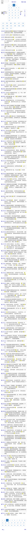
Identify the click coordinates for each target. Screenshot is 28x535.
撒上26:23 (3, 465)
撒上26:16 (3, 435)
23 (12, 17)
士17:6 (2, 37)
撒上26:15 (3, 430)
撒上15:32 (3, 226)
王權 (23, 25)
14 (9, 12)
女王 (19, 23)
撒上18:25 (3, 283)
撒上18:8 (3, 263)
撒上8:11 (3, 85)
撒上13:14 (3, 179)
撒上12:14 (3, 150)
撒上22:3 (3, 344)
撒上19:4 (3, 299)
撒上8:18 (3, 88)
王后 (11, 25)
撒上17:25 (3, 244)
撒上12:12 (3, 141)
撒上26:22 (3, 461)
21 (18, 15)
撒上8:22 (3, 100)
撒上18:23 (3, 278)
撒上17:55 (3, 250)
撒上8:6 (3, 68)
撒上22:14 (3, 359)
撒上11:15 (3, 121)
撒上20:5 (3, 304)
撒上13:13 (3, 173)
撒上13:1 (3, 169)
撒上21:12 (3, 340)
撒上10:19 (3, 105)
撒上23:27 (3, 394)
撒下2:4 (3, 504)
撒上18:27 (3, 294)
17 (18, 12)
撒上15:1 (3, 191)
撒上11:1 (3, 116)
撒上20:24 (3, 308)
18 (9, 15)
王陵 (19, 25)
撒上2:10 (3, 57)
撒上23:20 (3, 390)
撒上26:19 (3, 447)
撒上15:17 (3, 205)
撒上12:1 (3, 126)
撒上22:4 (3, 350)
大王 (3, 23)
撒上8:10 (3, 81)
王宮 (3, 25)
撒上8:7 (3, 72)
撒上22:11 (3, 353)
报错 (25, 529)
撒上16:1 (3, 237)
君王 (15, 23)
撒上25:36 (3, 419)
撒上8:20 (3, 96)
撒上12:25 (3, 166)
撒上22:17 (3, 373)
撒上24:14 (3, 403)
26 (9, 20)
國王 (11, 23)
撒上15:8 (3, 196)
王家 (15, 25)
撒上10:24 (3, 110)
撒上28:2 (3, 483)
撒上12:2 (3, 130)
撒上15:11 (3, 200)
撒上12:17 (3, 155)
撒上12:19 (3, 160)
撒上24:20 (3, 407)
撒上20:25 (3, 312)
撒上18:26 (3, 290)
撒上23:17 (3, 385)
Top (3, 529)
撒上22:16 (3, 369)
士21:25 (3, 50)
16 (15, 12)
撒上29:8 (3, 499)
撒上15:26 (3, 221)
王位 (7, 28)
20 (15, 15)
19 (12, 15)
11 (12, 10)
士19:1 (2, 44)
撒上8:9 (3, 77)
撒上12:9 (3, 135)
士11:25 (3, 31)
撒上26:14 (3, 424)
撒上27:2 (3, 470)
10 (9, 10)
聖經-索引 (14, 2)
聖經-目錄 (23, 2)
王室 (3, 28)
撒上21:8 (3, 328)
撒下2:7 (3, 509)
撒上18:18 (3, 267)
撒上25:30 (3, 411)
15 (12, 12)
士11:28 (3, 35)
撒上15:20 (3, 210)
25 (18, 17)
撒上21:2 (3, 322)
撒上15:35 (3, 232)
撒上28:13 (3, 488)
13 (18, 10)
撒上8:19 (3, 92)
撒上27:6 (3, 479)
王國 (7, 25)
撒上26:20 (3, 455)
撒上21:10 (3, 331)
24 (15, 17)
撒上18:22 (3, 272)
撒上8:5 (3, 63)
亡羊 (24, 11)
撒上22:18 (3, 380)
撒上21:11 (3, 335)
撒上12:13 (3, 146)
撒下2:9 (3, 513)
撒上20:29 (3, 316)
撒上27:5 (3, 474)
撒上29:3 (3, 492)
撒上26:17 (3, 442)
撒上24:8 (3, 398)
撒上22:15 (3, 364)
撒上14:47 (3, 184)
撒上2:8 (3, 52)
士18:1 (2, 39)
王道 (24, 15)
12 (15, 10)
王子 (11, 28)
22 (9, 17)
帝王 (7, 23)
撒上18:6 (3, 258)
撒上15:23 (3, 216)
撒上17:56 (3, 256)
